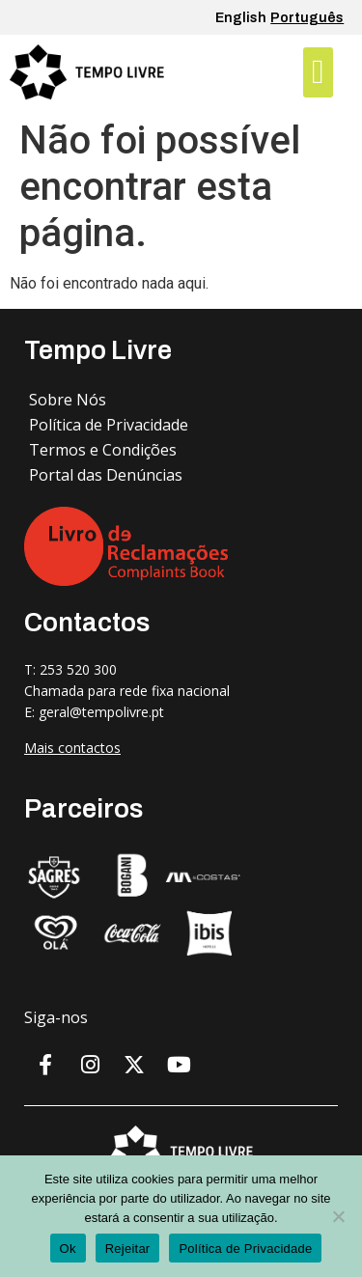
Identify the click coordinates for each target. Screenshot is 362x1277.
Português (307, 18)
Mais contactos (72, 747)
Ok (68, 1248)
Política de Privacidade (245, 1248)
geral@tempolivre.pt (101, 712)
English (240, 18)
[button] (317, 72)
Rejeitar (128, 1248)
